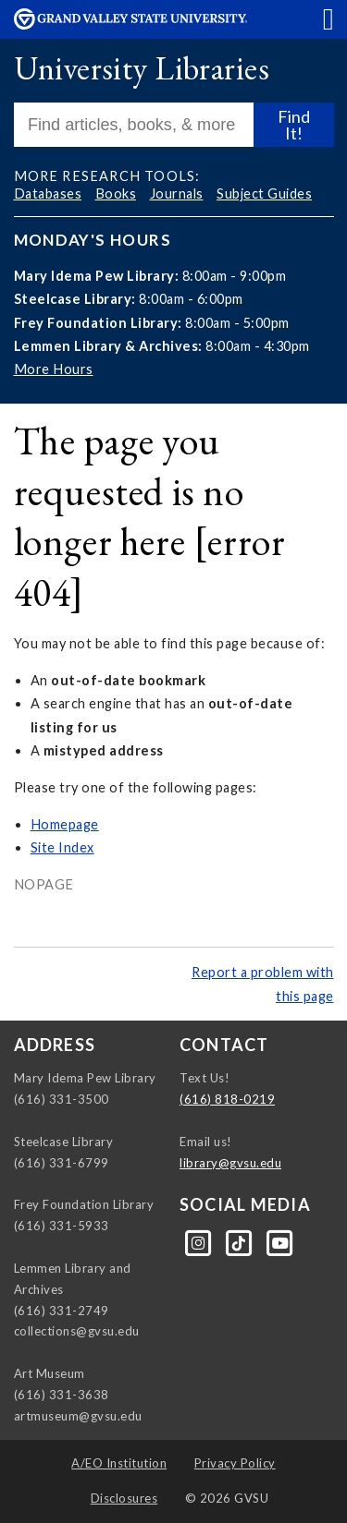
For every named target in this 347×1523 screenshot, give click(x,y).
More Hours (53, 369)
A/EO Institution (119, 1463)
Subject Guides (264, 193)
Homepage (65, 824)
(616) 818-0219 (227, 1099)
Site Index (62, 847)
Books (116, 193)
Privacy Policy (235, 1463)
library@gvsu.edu (230, 1162)
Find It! (294, 124)
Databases (48, 193)
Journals (177, 193)
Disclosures (124, 1498)
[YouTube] (281, 1241)
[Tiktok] (240, 1241)
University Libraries (141, 68)
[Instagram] (200, 1241)
